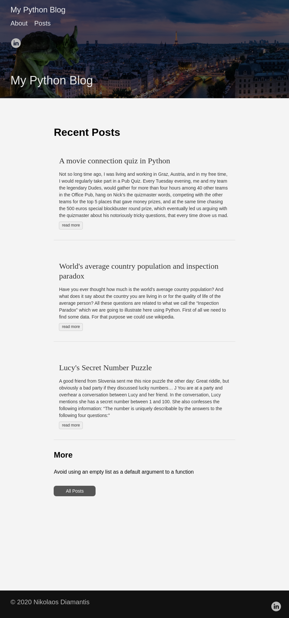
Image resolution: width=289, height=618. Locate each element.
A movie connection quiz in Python (114, 160)
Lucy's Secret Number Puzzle (105, 367)
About (18, 23)
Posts (42, 23)
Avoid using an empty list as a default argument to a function (124, 472)
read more (71, 225)
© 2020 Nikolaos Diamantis (50, 602)
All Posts (74, 491)
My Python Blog (37, 9)
